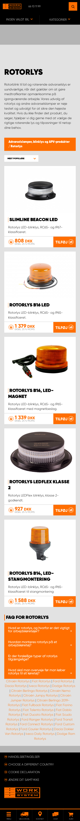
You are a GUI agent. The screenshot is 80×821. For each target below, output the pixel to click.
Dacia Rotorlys (16, 686)
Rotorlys (16, 146)
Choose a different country (31, 764)
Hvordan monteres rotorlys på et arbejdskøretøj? (32, 643)
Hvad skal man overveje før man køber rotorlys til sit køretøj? (36, 671)
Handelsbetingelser (24, 756)
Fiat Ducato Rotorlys (38, 715)
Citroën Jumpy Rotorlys (40, 695)
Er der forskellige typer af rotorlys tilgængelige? (32, 657)
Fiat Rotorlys (41, 681)
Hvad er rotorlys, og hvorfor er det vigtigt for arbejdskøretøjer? (39, 629)
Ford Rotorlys (63, 681)
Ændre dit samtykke (23, 779)
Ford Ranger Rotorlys (37, 719)
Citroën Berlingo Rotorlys (29, 691)
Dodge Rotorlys (63, 686)
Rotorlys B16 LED (29, 305)
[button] (21, 158)
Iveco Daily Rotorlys (40, 734)
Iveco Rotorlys (39, 686)
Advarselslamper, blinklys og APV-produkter (39, 141)
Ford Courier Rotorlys (36, 729)
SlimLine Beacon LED (33, 219)
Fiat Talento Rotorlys (38, 710)
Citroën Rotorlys (18, 681)
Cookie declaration (24, 772)
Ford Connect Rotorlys (36, 724)
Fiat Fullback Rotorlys (38, 705)
